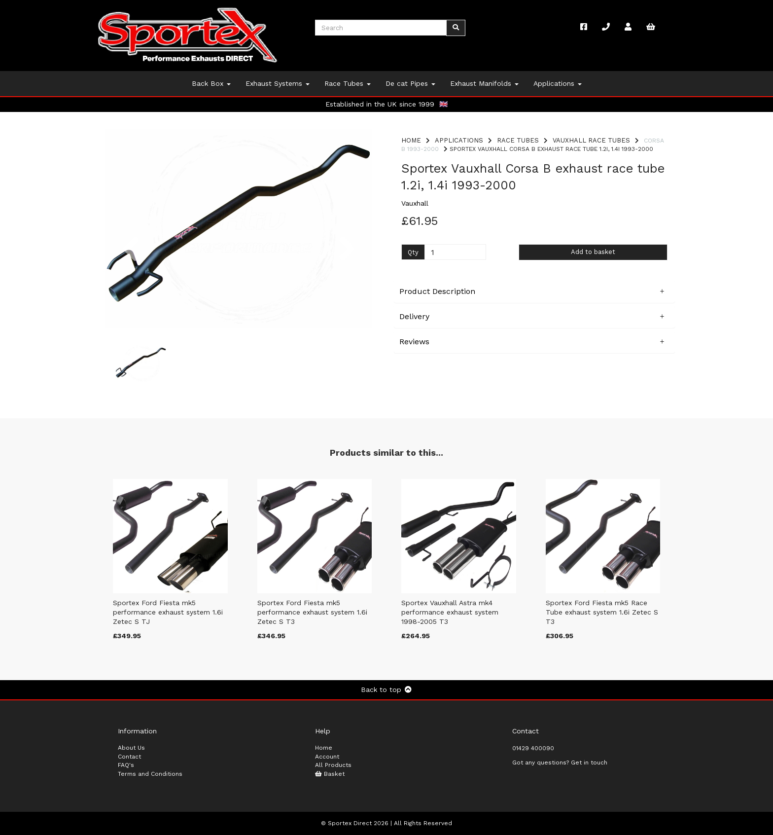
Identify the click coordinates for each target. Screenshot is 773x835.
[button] (130, 279)
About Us (131, 747)
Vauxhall (414, 203)
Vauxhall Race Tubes (591, 140)
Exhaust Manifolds (484, 83)
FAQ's (126, 765)
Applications (557, 83)
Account (327, 756)
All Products (333, 765)
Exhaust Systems (278, 83)
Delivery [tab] (414, 316)
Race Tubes (347, 83)
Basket (330, 773)
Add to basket (593, 251)
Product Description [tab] (437, 291)
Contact (129, 756)
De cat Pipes (410, 83)
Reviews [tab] (414, 341)
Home (411, 140)
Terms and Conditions (150, 773)
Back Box (211, 83)
